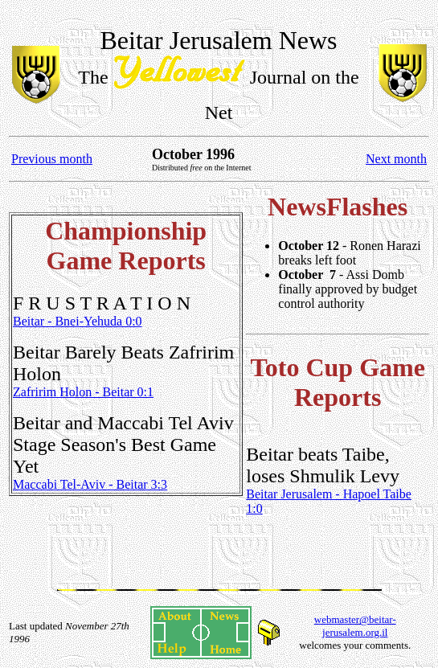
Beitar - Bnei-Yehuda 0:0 (77, 321)
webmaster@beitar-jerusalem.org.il (355, 625)
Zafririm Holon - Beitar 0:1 (83, 392)
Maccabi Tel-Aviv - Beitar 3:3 (90, 484)
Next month (396, 159)
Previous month (51, 159)
